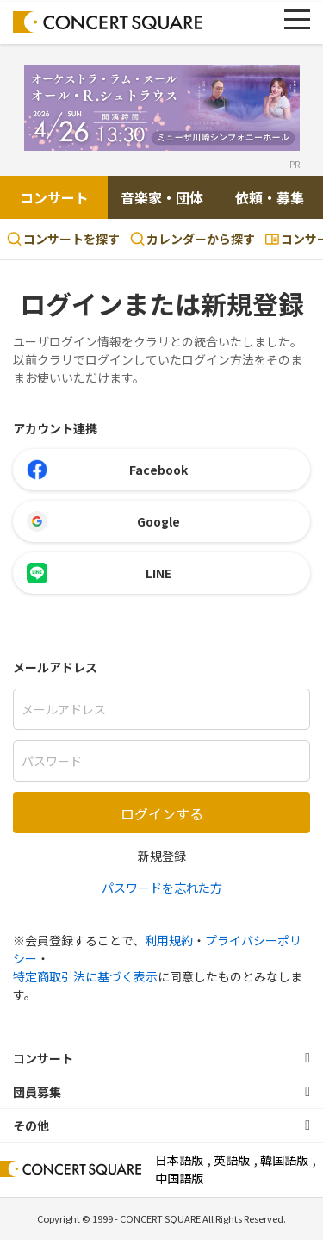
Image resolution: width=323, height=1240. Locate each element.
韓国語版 (284, 1159)
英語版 (232, 1159)
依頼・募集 (269, 197)
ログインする (162, 813)
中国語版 (179, 1178)
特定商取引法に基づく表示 (85, 976)
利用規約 (169, 940)
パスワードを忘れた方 (162, 887)
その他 (31, 1125)
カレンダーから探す (192, 238)
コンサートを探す (63, 238)
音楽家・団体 (162, 197)
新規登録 (162, 855)
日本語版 (179, 1159)
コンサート (54, 197)
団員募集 (37, 1091)
